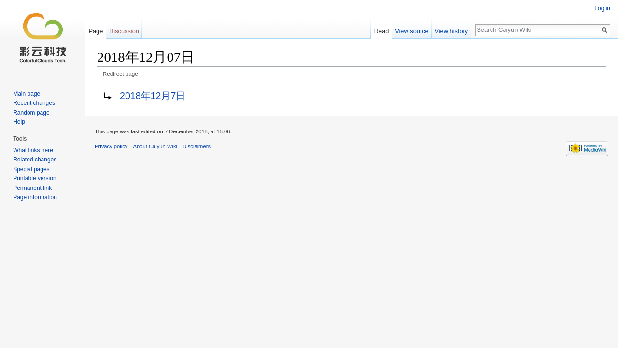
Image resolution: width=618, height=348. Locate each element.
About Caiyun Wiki (155, 146)
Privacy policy (111, 146)
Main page (26, 93)
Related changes (34, 159)
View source (411, 31)
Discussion (124, 31)
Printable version (34, 178)
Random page (31, 112)
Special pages (31, 169)
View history (451, 31)
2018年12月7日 (152, 95)
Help (19, 121)
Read (381, 31)
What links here (33, 150)
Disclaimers (197, 146)
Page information (35, 197)
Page (95, 31)
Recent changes (34, 103)
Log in (602, 8)
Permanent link (32, 188)
